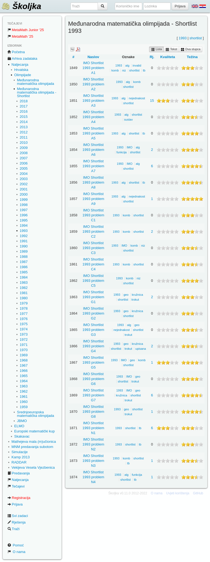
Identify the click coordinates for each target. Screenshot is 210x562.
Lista (156, 49)
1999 (24, 200)
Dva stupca (190, 49)
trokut (135, 299)
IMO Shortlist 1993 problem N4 (93, 477)
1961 (24, 396)
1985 (24, 272)
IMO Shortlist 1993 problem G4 (93, 346)
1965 (24, 376)
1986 (24, 267)
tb (144, 70)
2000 (24, 194)
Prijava (15, 504)
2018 (24, 101)
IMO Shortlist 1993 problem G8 (93, 411)
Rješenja (16, 522)
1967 (24, 365)
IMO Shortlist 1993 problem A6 (93, 150)
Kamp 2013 (20, 457)
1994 (24, 225)
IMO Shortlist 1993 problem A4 (93, 117)
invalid (137, 65)
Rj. (152, 57)
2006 (24, 163)
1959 (24, 407)
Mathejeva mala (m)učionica (33, 442)
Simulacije (19, 452)
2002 (24, 184)
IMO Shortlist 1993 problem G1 (93, 297)
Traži (13, 529)
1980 (24, 298)
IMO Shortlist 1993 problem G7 (93, 395)
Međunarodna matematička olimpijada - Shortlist (36, 92)
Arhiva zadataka (22, 58)
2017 (24, 106)
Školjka (21, 6)
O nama (16, 552)
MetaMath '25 (20, 36)
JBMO (22, 421)
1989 (24, 251)
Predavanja (18, 473)
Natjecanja (19, 64)
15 (152, 100)
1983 (24, 282)
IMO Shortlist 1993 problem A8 (93, 182)
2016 (24, 111)
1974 (24, 329)
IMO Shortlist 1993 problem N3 (93, 461)
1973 (24, 334)
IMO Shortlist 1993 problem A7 (93, 166)
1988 (24, 257)
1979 (24, 303)
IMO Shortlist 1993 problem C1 (93, 215)
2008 (24, 153)
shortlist (195, 38)
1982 (24, 288)
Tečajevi (16, 486)
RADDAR (19, 462)
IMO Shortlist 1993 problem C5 (93, 281)
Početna (16, 52)
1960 (24, 402)
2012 (24, 132)
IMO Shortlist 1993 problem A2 (93, 84)
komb (115, 70)
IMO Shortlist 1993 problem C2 (93, 231)
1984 (24, 277)
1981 (24, 293)
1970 (24, 350)
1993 (24, 231)
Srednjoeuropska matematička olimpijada (35, 414)
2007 (24, 158)
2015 (24, 117)
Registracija (18, 498)
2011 (24, 137)
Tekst (171, 49)
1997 (24, 210)
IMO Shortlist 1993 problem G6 (93, 379)
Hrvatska (21, 70)
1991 (24, 241)
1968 (24, 360)
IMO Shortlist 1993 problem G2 (93, 313)
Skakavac (22, 436)
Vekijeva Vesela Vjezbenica (33, 467)
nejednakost (137, 98)
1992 (24, 236)
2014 (24, 122)
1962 (24, 391)
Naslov (93, 57)
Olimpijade (22, 75)
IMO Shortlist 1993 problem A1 (93, 68)
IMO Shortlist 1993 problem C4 (93, 264)
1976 (24, 319)
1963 (24, 386)
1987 (24, 262)
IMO (130, 147)
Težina (192, 57)
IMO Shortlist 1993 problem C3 (93, 248)
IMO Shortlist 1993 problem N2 (93, 444)
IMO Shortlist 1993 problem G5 (93, 362)
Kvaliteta (167, 57)
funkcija (121, 152)
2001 (24, 189)
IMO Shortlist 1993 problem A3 (93, 100)
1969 (24, 355)
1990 (24, 246)
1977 (24, 314)
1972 (24, 339)
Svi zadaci (17, 516)
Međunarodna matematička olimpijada (35, 82)
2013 (24, 127)
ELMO (19, 426)
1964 (24, 381)
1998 (24, 205)
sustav (128, 119)
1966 (24, 371)
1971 (24, 345)
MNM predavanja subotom (32, 447)
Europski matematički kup (34, 431)
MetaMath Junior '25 (25, 30)
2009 (24, 148)
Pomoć (15, 545)
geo (126, 294)
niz (124, 70)
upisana (140, 348)
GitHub (198, 493)
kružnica (137, 294)
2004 (24, 174)
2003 (24, 179)
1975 (24, 324)
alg (127, 65)
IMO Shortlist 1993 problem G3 (93, 330)
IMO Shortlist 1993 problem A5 (93, 133)
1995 (24, 220)
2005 (24, 168)
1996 (24, 215)
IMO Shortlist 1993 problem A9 (93, 199)
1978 (24, 308)
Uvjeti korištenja (177, 493)
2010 (24, 142)
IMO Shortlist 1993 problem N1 (93, 428)
